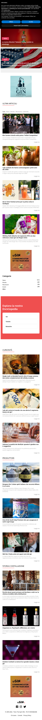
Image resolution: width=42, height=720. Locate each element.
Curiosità (7, 350)
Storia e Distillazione (13, 566)
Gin (7, 316)
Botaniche (9, 326)
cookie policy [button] (7, 10)
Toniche (8, 321)
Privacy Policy (27, 715)
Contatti (20, 715)
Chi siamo (13, 715)
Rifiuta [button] (11, 21)
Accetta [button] (31, 21)
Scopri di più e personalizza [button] (21, 25)
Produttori (8, 458)
